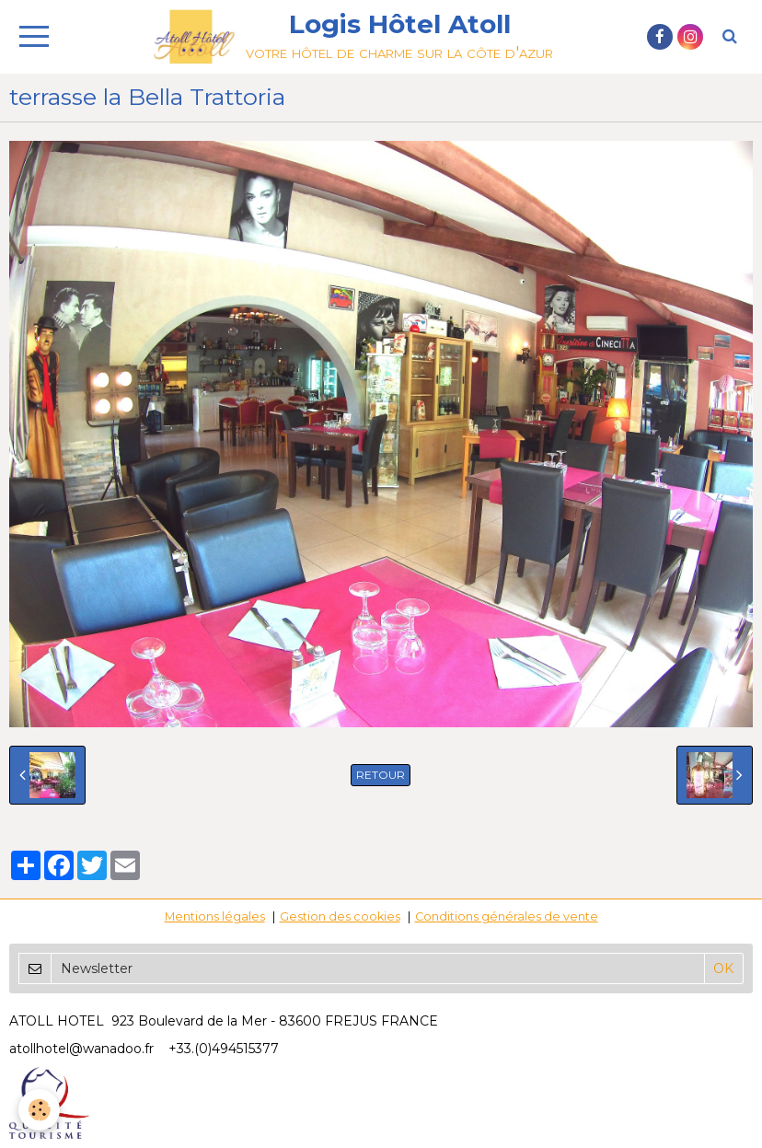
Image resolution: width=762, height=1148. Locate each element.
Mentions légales (215, 916)
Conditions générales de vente (506, 916)
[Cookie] (39, 1110)
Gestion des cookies (340, 916)
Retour (380, 775)
